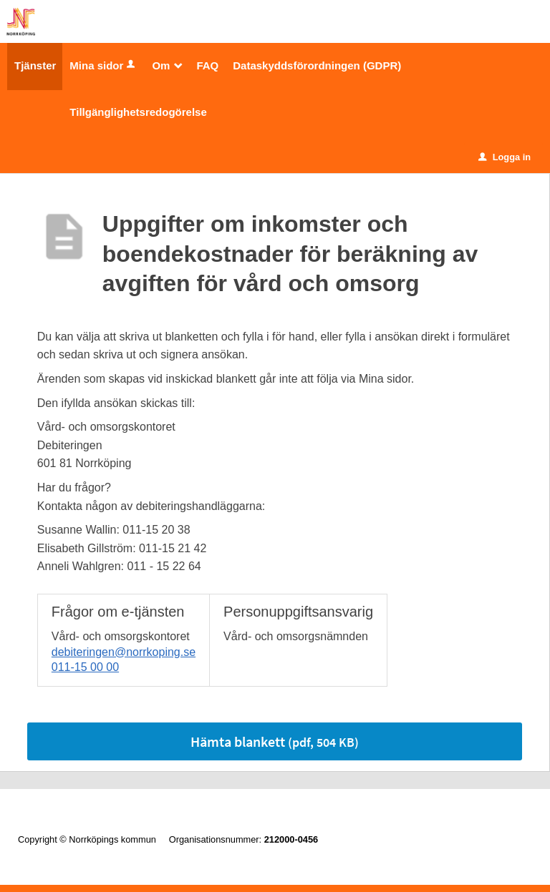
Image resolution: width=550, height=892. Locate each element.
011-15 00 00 (85, 667)
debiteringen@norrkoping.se (124, 652)
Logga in (504, 157)
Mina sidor (103, 65)
